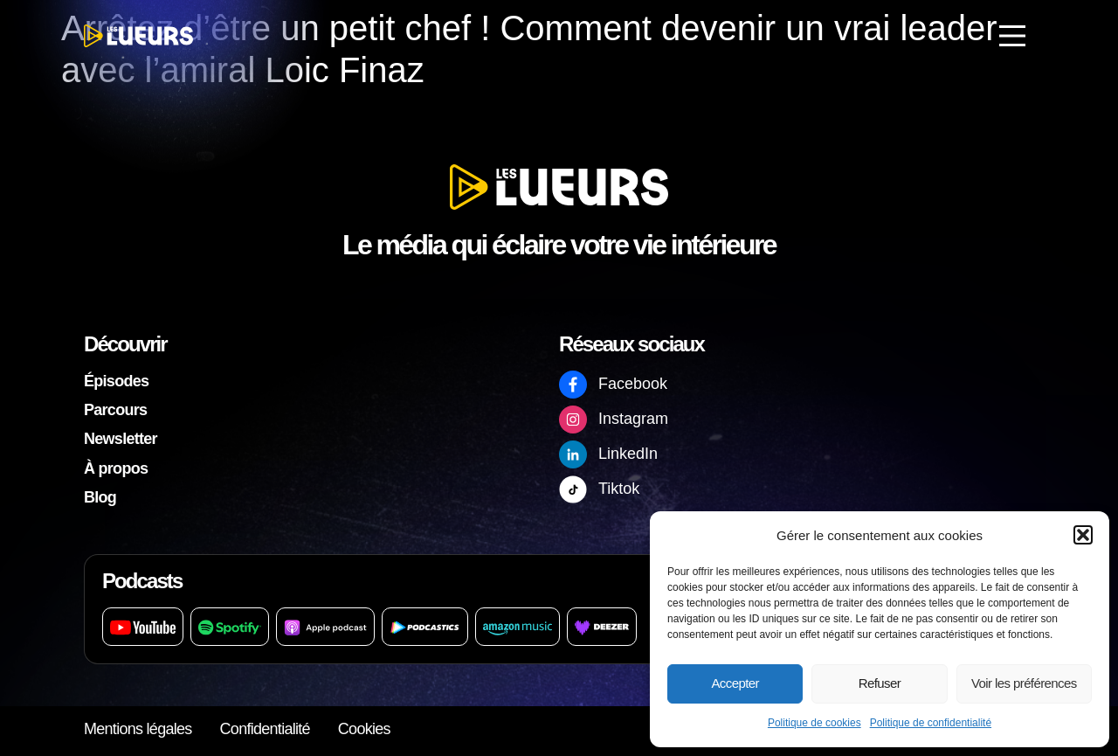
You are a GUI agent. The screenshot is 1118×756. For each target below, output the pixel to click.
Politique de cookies (814, 723)
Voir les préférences (1024, 683)
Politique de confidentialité (930, 723)
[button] (1083, 535)
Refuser (880, 683)
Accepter (734, 683)
